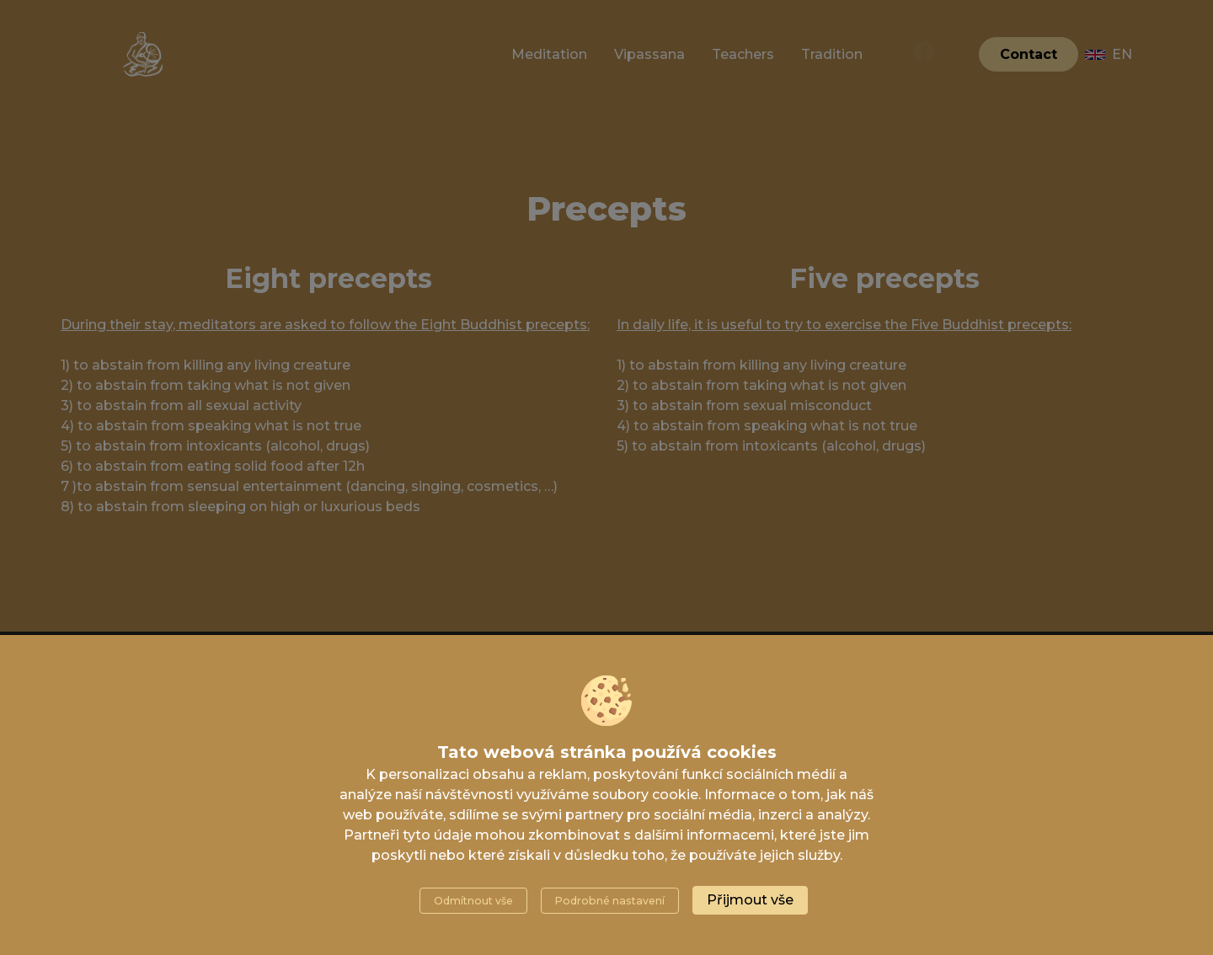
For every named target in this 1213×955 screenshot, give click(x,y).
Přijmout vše (750, 900)
